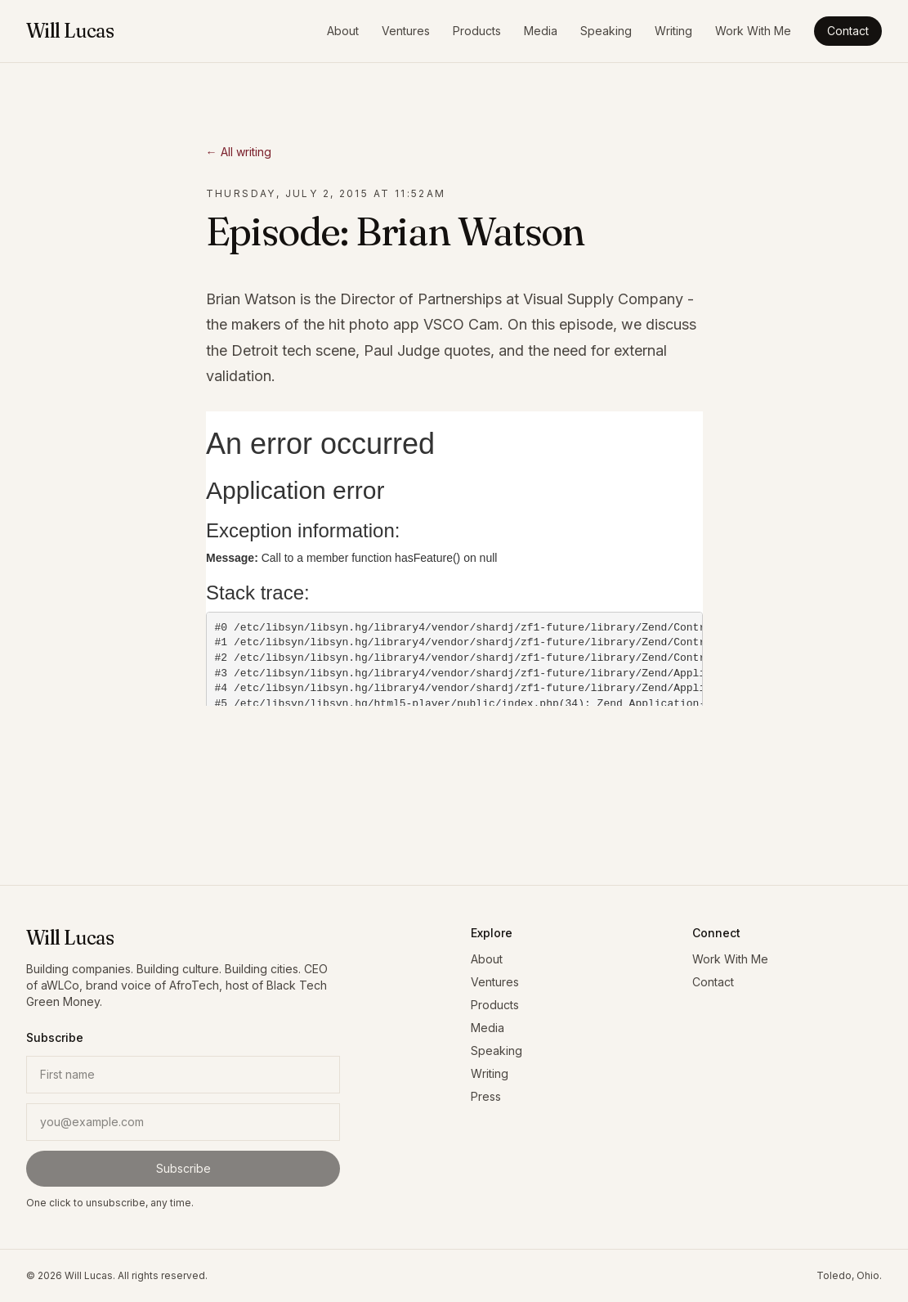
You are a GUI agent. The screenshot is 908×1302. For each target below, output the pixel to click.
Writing (673, 31)
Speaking (606, 31)
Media (540, 31)
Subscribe (183, 1168)
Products (477, 31)
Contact (848, 31)
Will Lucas (70, 31)
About (343, 31)
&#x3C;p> (454, 558)
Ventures (406, 31)
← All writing (238, 152)
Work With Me (753, 31)
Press (486, 1096)
